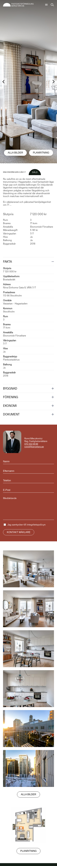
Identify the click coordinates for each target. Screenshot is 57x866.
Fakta (7, 261)
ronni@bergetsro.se (34, 446)
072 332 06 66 (31, 444)
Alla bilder (15, 152)
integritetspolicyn (36, 524)
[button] (3, 81)
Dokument (11, 414)
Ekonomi (10, 406)
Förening (10, 397)
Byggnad (10, 388)
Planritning (41, 152)
